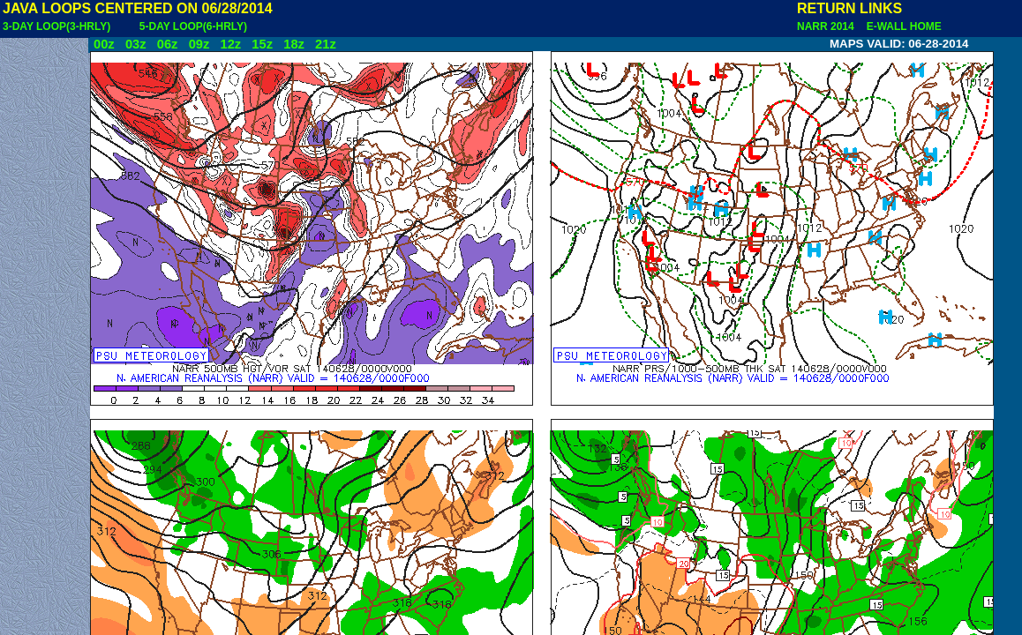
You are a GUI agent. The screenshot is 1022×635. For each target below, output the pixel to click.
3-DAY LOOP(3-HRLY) (56, 26)
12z (230, 44)
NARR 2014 (827, 26)
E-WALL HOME (901, 26)
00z (104, 44)
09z (199, 44)
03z (136, 44)
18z (294, 44)
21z (326, 44)
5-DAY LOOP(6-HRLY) (193, 26)
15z (262, 44)
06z (168, 44)
